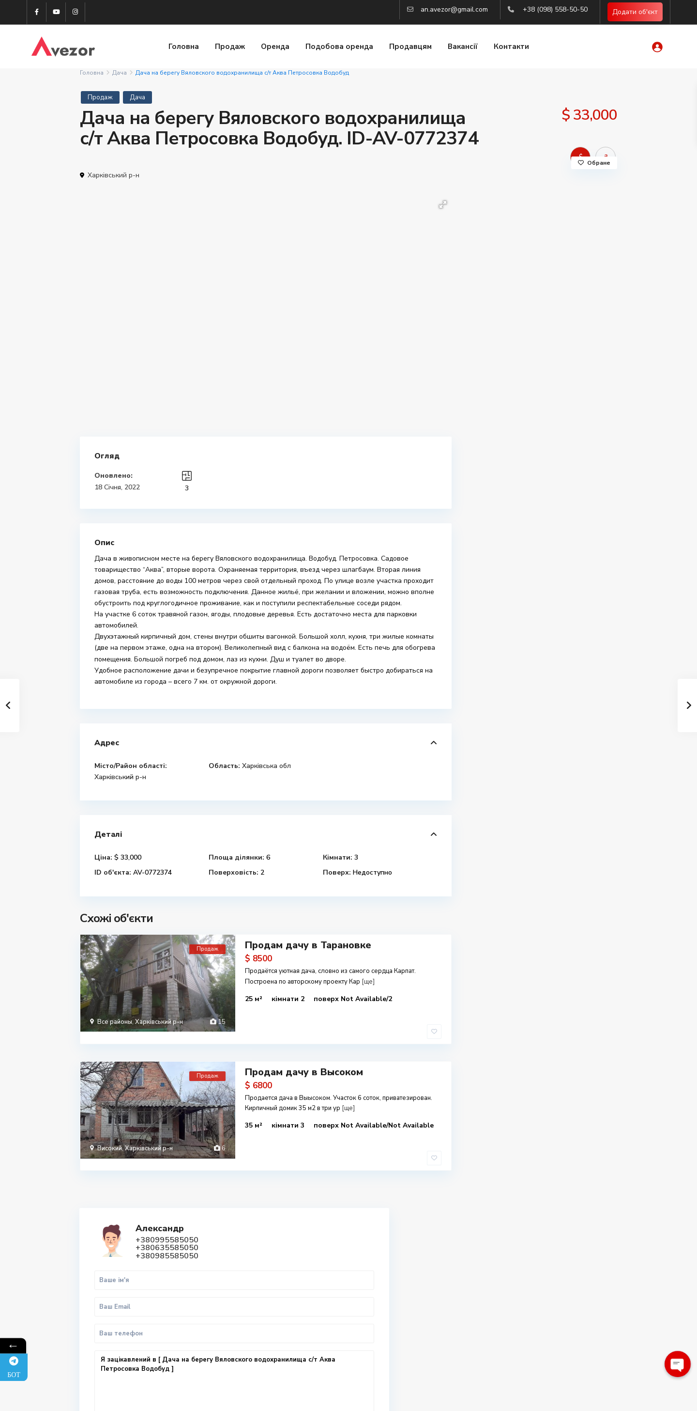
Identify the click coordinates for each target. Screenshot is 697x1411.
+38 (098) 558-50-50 (555, 9)
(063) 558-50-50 (255, 1316)
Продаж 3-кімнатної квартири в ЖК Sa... (563, 616)
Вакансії (463, 47)
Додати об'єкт (635, 12)
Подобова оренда (339, 47)
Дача (119, 73)
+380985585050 (553, 243)
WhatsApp (572, 467)
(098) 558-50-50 (255, 1287)
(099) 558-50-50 (255, 1302)
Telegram (109, 1258)
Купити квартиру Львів (531, 1290)
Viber (103, 1269)
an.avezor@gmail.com (454, 9)
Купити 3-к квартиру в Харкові (543, 1279)
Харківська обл (266, 765)
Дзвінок (511, 467)
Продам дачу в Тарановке (308, 944)
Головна (183, 47)
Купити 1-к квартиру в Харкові (543, 1258)
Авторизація (250, 1345)
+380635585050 (553, 235)
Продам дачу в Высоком (304, 1056)
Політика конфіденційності (576, 1396)
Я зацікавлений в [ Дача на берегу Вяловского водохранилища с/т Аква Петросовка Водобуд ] (541, 379)
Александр (546, 216)
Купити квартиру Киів (529, 1300)
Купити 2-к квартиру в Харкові (543, 1268)
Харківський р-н (113, 175)
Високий (109, 1133)
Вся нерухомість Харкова (535, 1311)
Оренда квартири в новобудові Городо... (568, 716)
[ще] (368, 980)
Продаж (230, 47)
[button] (443, 204)
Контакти (511, 47)
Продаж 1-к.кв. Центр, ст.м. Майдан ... (563, 564)
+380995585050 (553, 227)
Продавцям (410, 47)
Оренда (275, 47)
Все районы (114, 1021)
